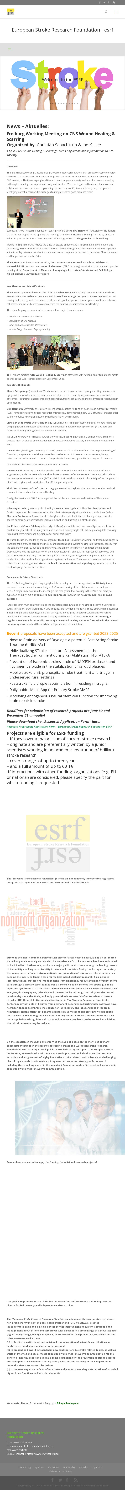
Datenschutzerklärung (60, 1471)
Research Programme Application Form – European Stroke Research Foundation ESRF (59, 726)
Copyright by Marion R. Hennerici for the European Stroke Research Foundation (62, 1485)
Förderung (53, 1467)
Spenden (39, 1467)
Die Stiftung (24, 1467)
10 (72, 103)
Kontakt (83, 1467)
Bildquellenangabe (68, 1403)
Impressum (97, 1467)
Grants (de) (69, 1467)
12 (77, 103)
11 (74, 103)
